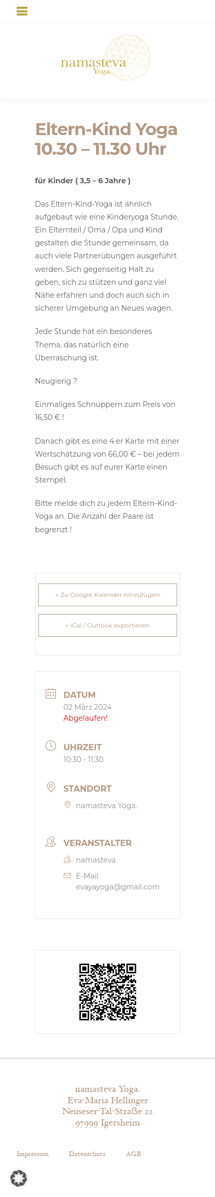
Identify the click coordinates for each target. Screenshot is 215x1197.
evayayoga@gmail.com (118, 887)
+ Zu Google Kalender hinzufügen (107, 594)
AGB (133, 1154)
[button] (18, 1178)
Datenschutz (87, 1154)
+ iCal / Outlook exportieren (107, 625)
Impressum (33, 1154)
